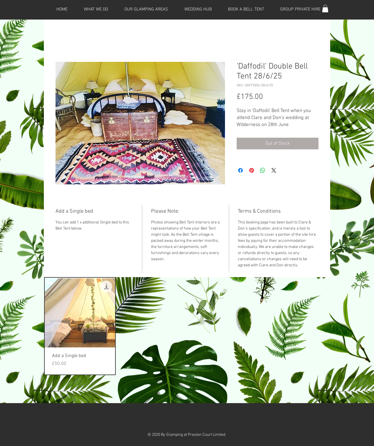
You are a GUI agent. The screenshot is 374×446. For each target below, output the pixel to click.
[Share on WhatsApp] (262, 170)
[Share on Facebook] (240, 170)
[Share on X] (273, 170)
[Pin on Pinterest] (251, 170)
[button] (325, 8)
